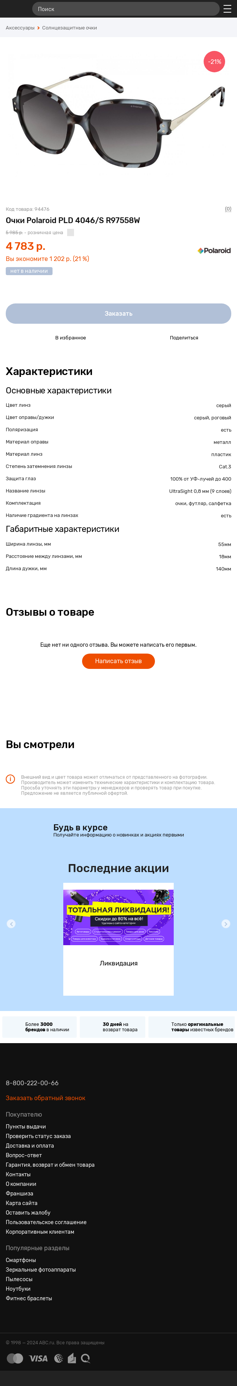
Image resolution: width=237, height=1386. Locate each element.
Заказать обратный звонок (46, 1098)
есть (226, 430)
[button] (11, 923)
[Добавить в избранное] (42, 337)
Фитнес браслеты (29, 1298)
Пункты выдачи (26, 1126)
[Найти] (210, 8)
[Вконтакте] (12, 1317)
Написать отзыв (118, 661)
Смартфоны (21, 1260)
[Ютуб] (39, 1317)
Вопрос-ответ (24, 1155)
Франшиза (19, 1193)
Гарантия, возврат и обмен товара (50, 1165)
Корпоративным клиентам (40, 1232)
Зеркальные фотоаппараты (41, 1270)
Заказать (119, 313)
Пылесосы (19, 1279)
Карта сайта (22, 1203)
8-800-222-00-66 (32, 1083)
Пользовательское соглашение (46, 1222)
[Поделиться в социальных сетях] (157, 337)
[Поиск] (126, 9)
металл (222, 442)
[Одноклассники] (26, 1317)
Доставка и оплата (30, 1146)
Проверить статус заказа (38, 1136)
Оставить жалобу (28, 1213)
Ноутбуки (18, 1289)
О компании (21, 1184)
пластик (221, 454)
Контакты (18, 1174)
